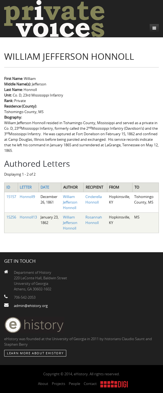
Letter (26, 187)
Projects (58, 383)
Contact (90, 383)
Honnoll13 (28, 217)
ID (8, 187)
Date (44, 187)
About (43, 383)
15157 (11, 196)
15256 (11, 217)
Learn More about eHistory (35, 353)
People (74, 383)
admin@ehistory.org (31, 305)
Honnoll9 (27, 196)
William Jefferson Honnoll (70, 202)
